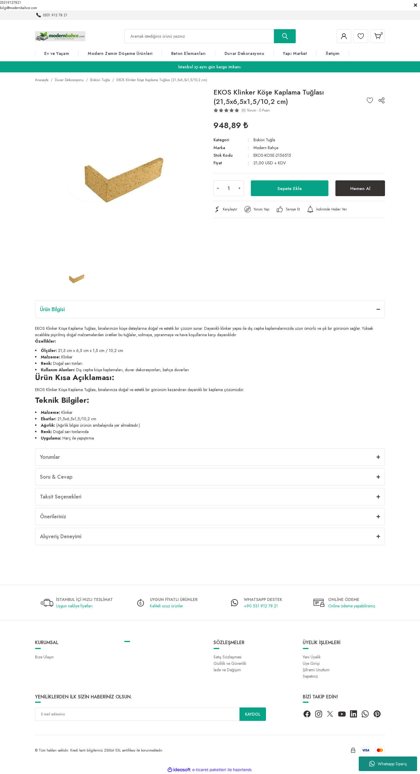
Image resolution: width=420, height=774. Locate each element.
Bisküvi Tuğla (264, 140)
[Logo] (60, 36)
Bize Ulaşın (44, 657)
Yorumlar (50, 457)
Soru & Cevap (56, 477)
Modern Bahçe (266, 147)
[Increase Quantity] (239, 188)
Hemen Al (360, 187)
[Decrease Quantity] (218, 188)
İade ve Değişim (227, 670)
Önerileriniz (53, 516)
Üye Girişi (311, 663)
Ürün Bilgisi (52, 309)
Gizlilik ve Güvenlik (230, 663)
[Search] (210, 36)
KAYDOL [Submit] (253, 714)
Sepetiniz (310, 676)
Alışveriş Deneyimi (60, 536)
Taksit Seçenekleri (60, 497)
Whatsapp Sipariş (388, 764)
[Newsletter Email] (150, 714)
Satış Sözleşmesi (228, 657)
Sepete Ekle (289, 187)
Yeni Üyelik (312, 657)
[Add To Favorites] (369, 100)
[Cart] (377, 36)
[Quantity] (228, 188)
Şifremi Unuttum (316, 670)
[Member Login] (342, 36)
